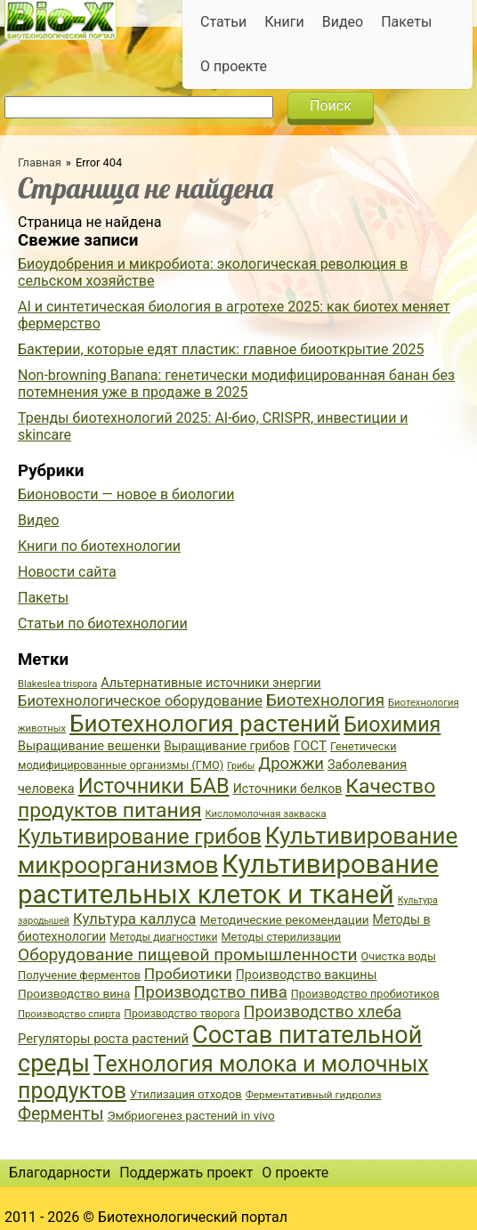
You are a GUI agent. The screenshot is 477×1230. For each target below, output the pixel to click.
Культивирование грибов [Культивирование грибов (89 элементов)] (140, 836)
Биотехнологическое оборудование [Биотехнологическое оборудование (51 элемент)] (140, 700)
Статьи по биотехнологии (103, 623)
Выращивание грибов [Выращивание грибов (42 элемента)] (227, 746)
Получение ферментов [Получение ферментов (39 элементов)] (79, 975)
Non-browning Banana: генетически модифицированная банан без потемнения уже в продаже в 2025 (236, 384)
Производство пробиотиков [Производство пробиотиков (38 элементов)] (365, 993)
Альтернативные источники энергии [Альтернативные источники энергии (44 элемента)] (210, 683)
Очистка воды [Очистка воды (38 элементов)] (398, 956)
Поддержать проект (186, 1172)
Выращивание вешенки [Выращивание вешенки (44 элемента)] (89, 746)
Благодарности (59, 1172)
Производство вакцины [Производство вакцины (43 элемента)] (306, 974)
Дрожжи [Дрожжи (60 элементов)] (291, 763)
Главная (39, 162)
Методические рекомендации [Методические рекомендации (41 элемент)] (283, 919)
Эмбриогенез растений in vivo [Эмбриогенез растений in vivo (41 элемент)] (190, 1115)
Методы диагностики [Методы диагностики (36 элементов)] (163, 937)
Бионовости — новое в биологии (126, 494)
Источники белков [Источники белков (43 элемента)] (288, 788)
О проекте (233, 66)
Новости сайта (67, 571)
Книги (284, 21)
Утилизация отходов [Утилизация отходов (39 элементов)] (186, 1094)
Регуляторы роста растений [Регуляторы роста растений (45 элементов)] (103, 1039)
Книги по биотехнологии (99, 546)
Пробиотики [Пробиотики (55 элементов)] (188, 974)
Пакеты (406, 21)
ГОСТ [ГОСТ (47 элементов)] (310, 746)
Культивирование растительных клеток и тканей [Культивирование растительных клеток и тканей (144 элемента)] (228, 879)
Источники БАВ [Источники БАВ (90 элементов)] (154, 785)
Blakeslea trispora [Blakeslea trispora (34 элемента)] (57, 684)
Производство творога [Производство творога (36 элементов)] (181, 1013)
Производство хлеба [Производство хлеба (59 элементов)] (323, 1011)
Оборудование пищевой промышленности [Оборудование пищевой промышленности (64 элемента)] (188, 954)
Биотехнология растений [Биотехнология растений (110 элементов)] (204, 723)
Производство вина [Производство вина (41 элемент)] (74, 993)
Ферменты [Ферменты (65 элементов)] (60, 1114)
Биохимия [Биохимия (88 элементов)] (392, 724)
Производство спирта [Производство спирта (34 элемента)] (69, 1014)
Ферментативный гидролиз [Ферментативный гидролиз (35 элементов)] (314, 1094)
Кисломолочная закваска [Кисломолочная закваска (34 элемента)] (265, 814)
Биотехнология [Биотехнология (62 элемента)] (325, 700)
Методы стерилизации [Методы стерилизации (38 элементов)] (281, 936)
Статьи (223, 21)
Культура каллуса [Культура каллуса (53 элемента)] (134, 918)
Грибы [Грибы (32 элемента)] (241, 766)
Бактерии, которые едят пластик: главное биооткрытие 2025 (221, 349)
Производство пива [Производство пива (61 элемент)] (210, 992)
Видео (342, 21)
